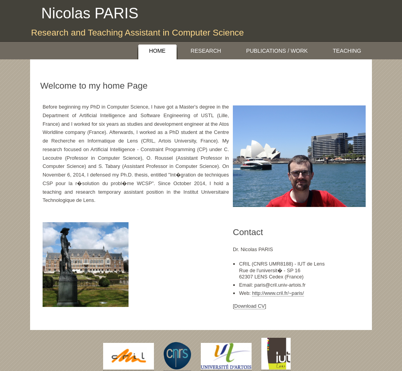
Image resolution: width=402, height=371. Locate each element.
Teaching (347, 51)
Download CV (249, 306)
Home (157, 51)
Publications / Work (277, 51)
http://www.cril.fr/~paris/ (278, 293)
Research (206, 51)
